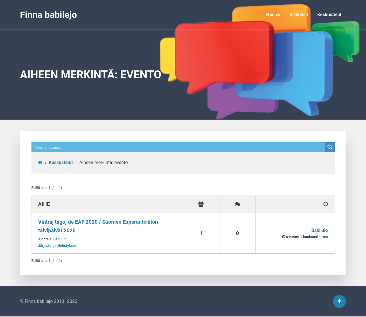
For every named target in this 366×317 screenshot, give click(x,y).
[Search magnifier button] (330, 147)
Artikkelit (298, 14)
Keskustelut (329, 14)
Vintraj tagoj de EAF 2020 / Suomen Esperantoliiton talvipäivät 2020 (98, 226)
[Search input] (179, 147)
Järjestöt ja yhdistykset (57, 245)
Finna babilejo (48, 14)
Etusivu (272, 14)
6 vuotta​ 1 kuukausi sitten (307, 237)
